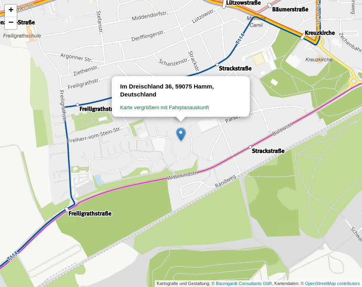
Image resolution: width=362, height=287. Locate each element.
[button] (181, 135)
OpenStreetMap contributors (332, 283)
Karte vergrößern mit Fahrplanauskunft (164, 107)
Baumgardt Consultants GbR (244, 283)
